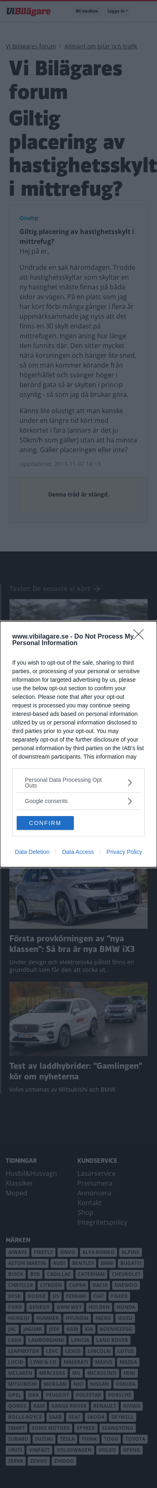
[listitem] (78, 782)
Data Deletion (32, 852)
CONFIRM (45, 822)
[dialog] (78, 744)
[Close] (141, 637)
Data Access (78, 852)
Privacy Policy (124, 852)
